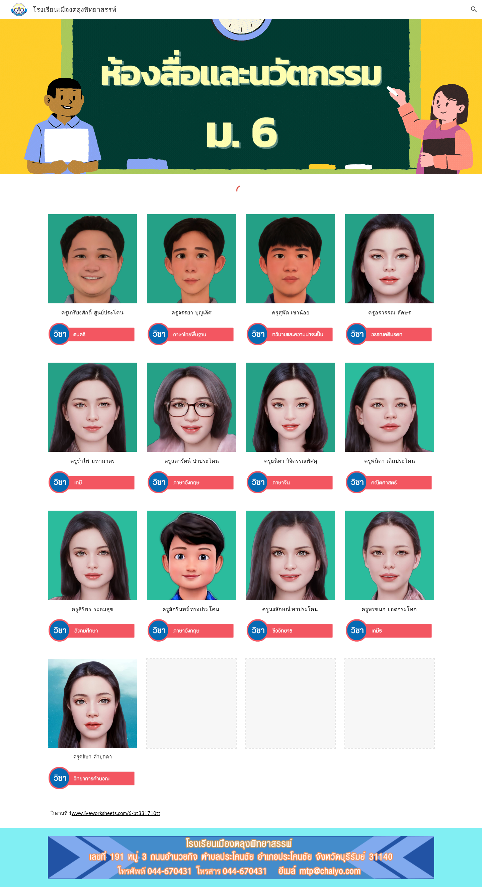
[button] (474, 9)
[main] (92, 312)
